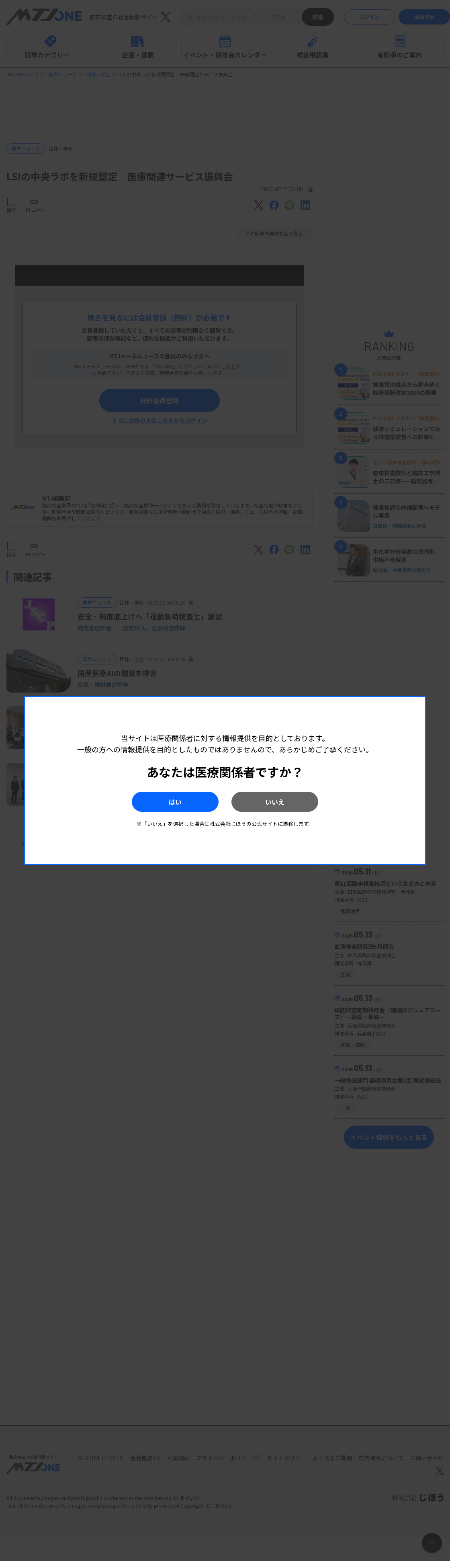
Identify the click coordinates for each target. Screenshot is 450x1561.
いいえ (277, 802)
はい (172, 802)
